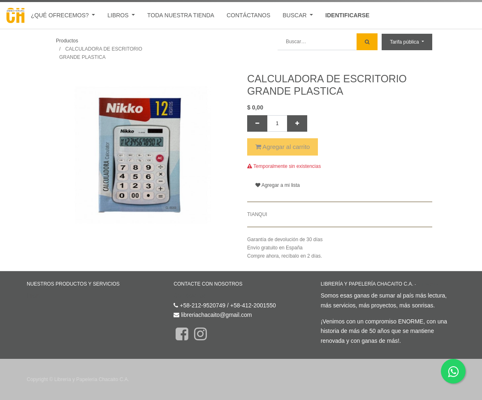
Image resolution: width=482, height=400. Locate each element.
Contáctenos (190, 295)
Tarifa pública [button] (405, 42)
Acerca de (428, 284)
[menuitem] (180, 15)
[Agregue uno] (297, 123)
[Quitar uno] (257, 123)
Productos (67, 41)
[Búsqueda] (367, 41)
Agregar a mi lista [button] (277, 185)
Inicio (33, 295)
